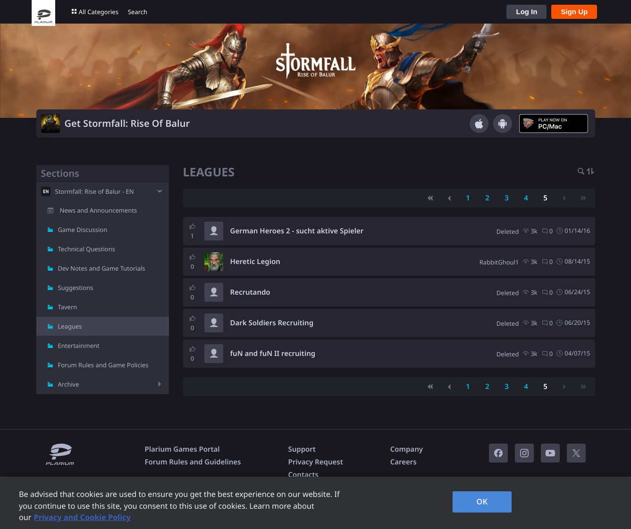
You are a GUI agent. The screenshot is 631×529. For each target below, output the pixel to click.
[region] (315, 503)
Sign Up (574, 12)
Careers (403, 462)
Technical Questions (87, 249)
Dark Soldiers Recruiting (272, 323)
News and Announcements (98, 210)
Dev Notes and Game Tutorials (101, 268)
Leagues (70, 326)
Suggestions (75, 287)
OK (482, 501)
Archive (68, 384)
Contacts (303, 474)
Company (406, 449)
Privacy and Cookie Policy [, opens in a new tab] (82, 517)
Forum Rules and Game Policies (103, 365)
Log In (526, 12)
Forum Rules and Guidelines (193, 462)
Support (301, 449)
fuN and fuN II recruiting (273, 353)
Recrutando (250, 292)
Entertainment (79, 345)
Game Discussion (83, 229)
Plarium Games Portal (182, 449)
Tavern (67, 307)
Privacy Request (315, 462)
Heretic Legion (255, 261)
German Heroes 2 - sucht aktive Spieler (297, 231)
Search (137, 12)
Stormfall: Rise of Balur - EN (94, 191)
